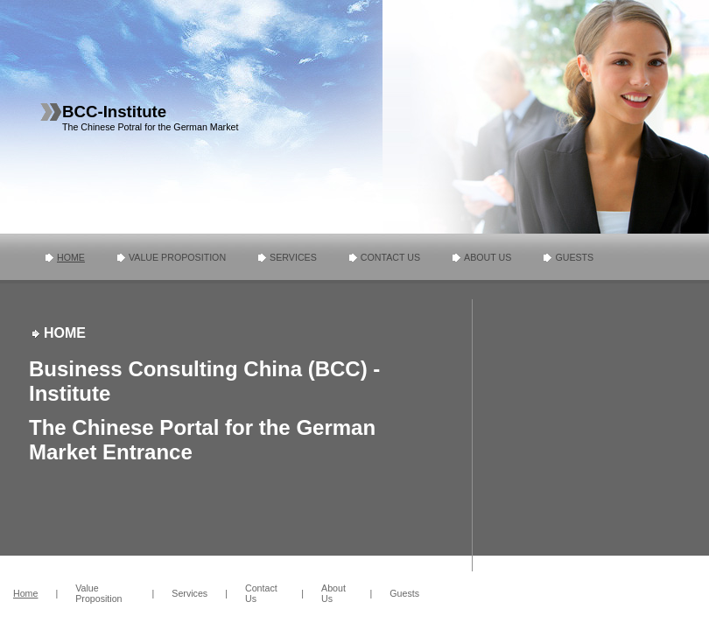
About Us (487, 257)
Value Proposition (177, 257)
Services (293, 257)
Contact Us (390, 257)
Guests (574, 257)
